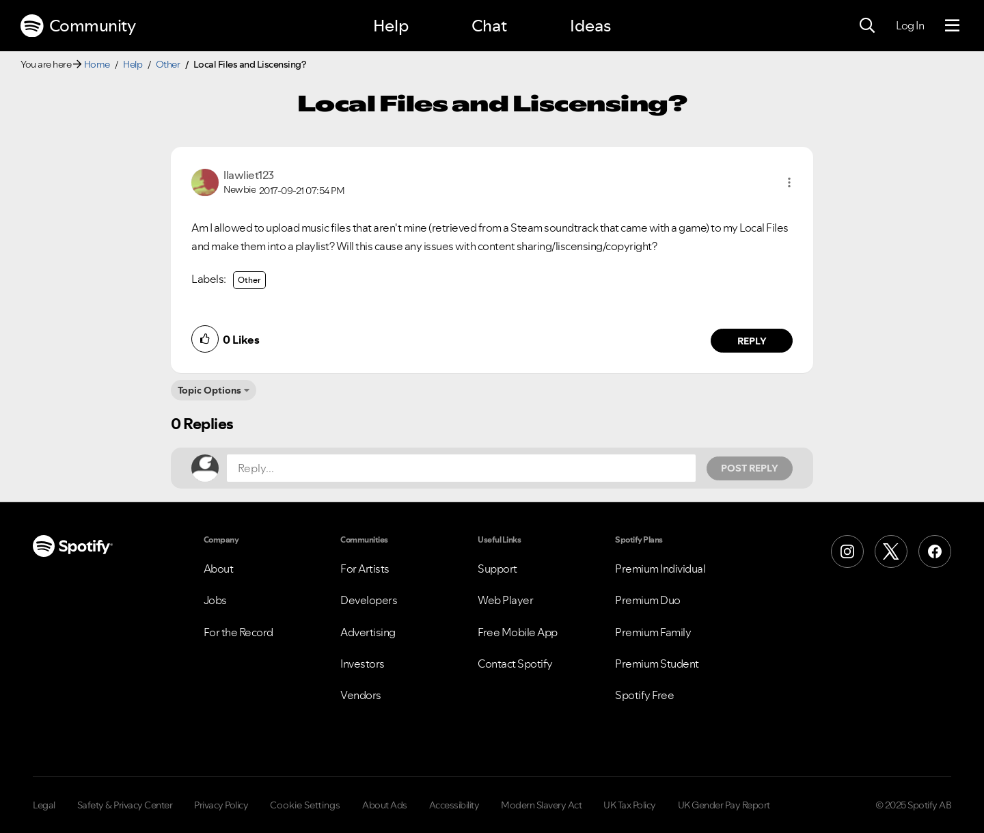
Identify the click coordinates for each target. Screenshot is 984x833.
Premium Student (657, 663)
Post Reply (749, 468)
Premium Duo (648, 599)
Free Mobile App (518, 632)
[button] (789, 182)
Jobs (215, 599)
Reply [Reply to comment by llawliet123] (752, 341)
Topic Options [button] (209, 390)
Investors (362, 663)
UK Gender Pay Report (724, 805)
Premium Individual (660, 568)
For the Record (238, 632)
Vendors (360, 694)
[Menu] (952, 26)
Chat (489, 25)
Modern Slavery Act (541, 805)
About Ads (384, 805)
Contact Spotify (515, 663)
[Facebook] (934, 551)
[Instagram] (847, 551)
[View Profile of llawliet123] (248, 174)
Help (391, 25)
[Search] (867, 26)
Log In (910, 25)
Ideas (590, 25)
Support (497, 568)
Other (168, 64)
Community (77, 26)
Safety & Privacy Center (125, 805)
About (219, 568)
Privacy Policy (221, 805)
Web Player (505, 599)
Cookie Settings (305, 805)
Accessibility (454, 805)
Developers (368, 599)
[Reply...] (461, 468)
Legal (44, 805)
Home (97, 64)
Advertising (368, 632)
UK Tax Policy (629, 805)
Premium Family (653, 632)
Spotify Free (644, 694)
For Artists (365, 568)
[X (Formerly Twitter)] (891, 551)
